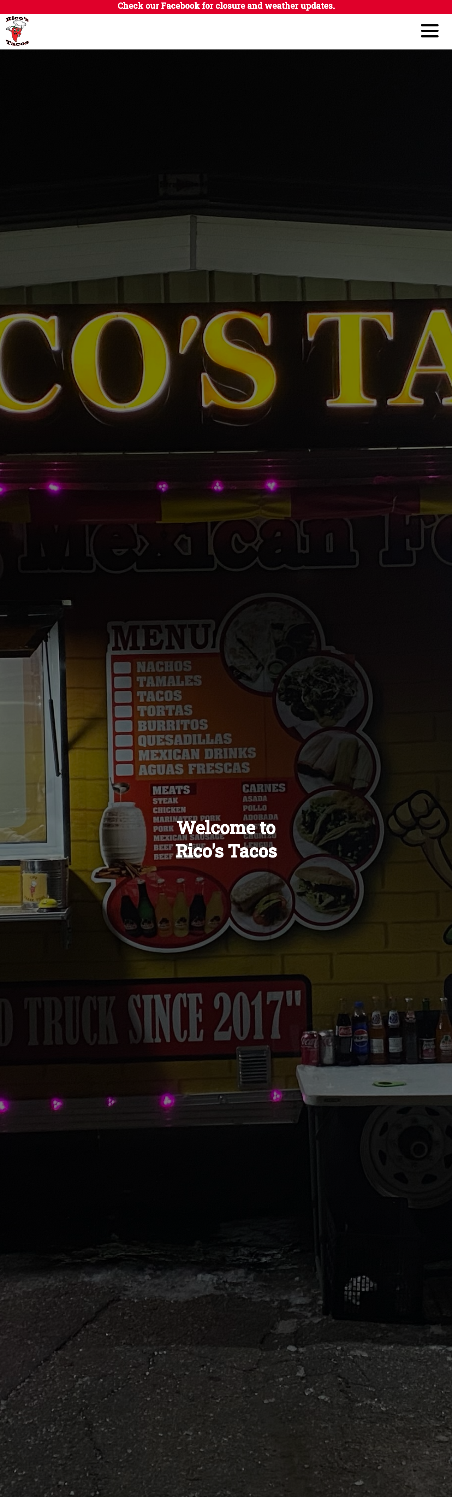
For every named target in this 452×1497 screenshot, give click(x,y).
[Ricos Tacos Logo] (22, 45)
